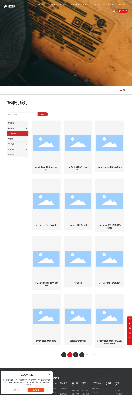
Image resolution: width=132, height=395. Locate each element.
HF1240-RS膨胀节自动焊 (78, 225)
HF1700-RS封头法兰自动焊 (46, 225)
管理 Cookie (18, 390)
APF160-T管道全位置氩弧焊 (109, 283)
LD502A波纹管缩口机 (78, 341)
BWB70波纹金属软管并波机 (46, 341)
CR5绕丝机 (78, 283)
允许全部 (35, 390)
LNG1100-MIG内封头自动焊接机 (110, 167)
